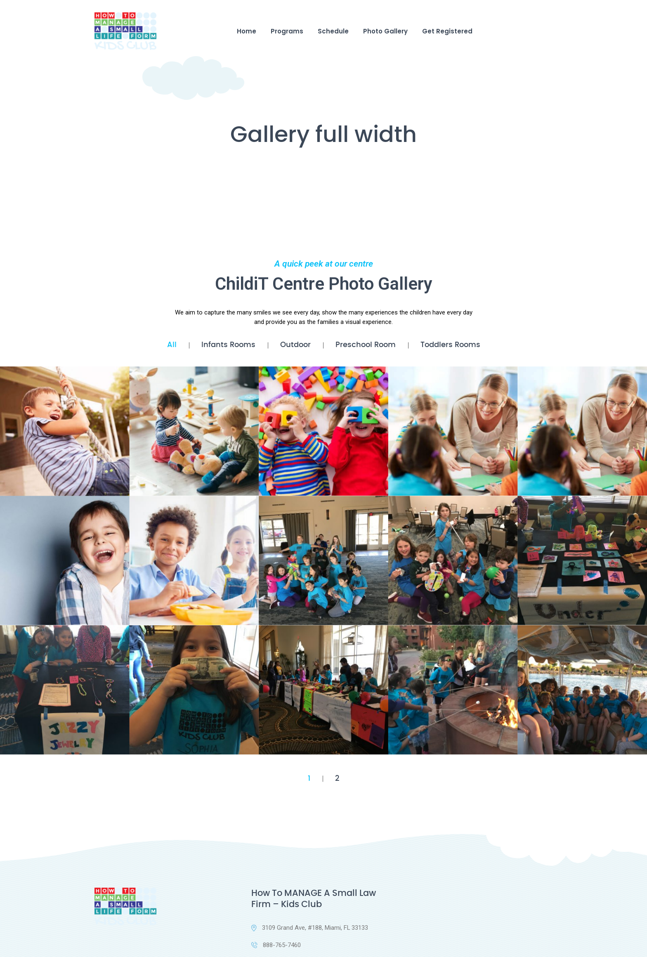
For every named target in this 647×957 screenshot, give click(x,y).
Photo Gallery (385, 31)
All (172, 345)
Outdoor (295, 345)
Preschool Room (365, 345)
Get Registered (447, 31)
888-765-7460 (276, 945)
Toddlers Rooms (450, 345)
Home (246, 31)
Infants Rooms (228, 345)
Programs (287, 31)
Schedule (333, 31)
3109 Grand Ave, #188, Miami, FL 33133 (309, 928)
